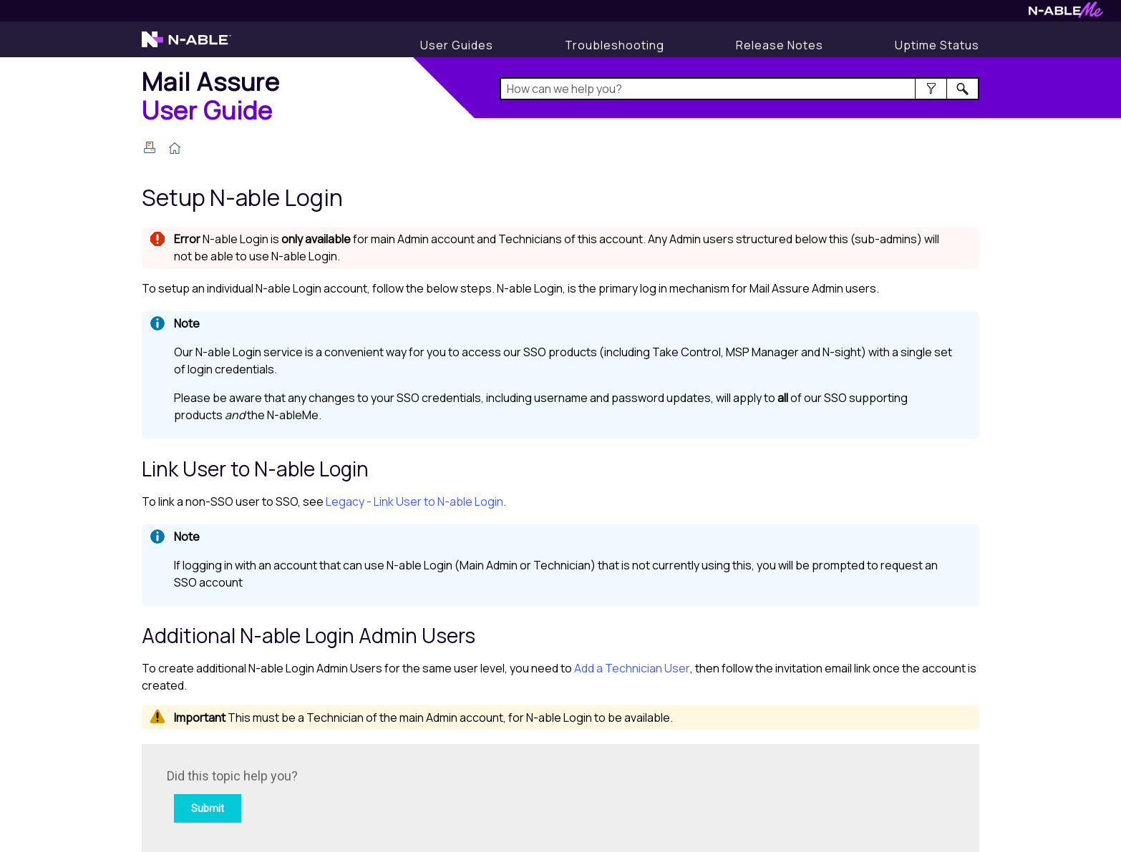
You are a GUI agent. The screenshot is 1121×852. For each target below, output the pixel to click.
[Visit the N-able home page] (186, 46)
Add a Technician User (632, 668)
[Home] (211, 95)
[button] (931, 88)
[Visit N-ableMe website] (1066, 14)
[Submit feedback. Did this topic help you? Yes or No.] (360, 796)
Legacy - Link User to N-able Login (414, 501)
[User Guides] (456, 45)
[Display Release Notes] (779, 45)
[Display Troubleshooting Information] (614, 45)
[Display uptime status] (937, 45)
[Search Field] (740, 88)
